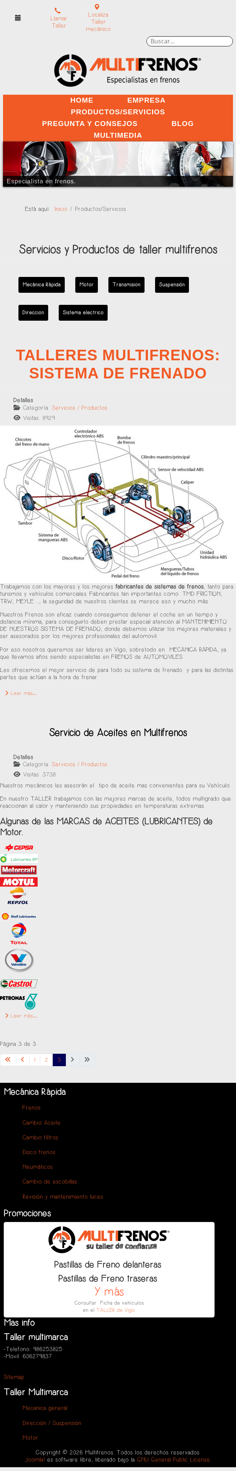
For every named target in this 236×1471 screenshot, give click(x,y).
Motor (86, 284)
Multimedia (118, 135)
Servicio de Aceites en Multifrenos (118, 733)
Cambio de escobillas (50, 1182)
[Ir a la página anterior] (23, 1060)
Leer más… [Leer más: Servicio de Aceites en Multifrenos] (21, 1016)
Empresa (146, 100)
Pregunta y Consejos (90, 123)
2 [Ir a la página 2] (46, 1060)
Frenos (32, 1108)
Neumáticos (38, 1167)
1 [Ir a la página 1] (34, 1060)
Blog (183, 123)
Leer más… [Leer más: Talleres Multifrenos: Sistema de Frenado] (21, 693)
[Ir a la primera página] (8, 1060)
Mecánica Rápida (42, 284)
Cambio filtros (40, 1137)
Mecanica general (45, 1408)
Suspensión (172, 284)
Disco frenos (39, 1152)
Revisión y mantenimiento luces (63, 1197)
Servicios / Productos (79, 408)
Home (82, 100)
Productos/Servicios (118, 111)
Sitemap (14, 1377)
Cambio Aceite (42, 1123)
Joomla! (35, 1460)
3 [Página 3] (59, 1060)
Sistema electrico (83, 312)
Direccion (33, 312)
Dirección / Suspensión (52, 1423)
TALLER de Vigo (115, 1310)
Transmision (126, 284)
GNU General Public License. (174, 1460)
